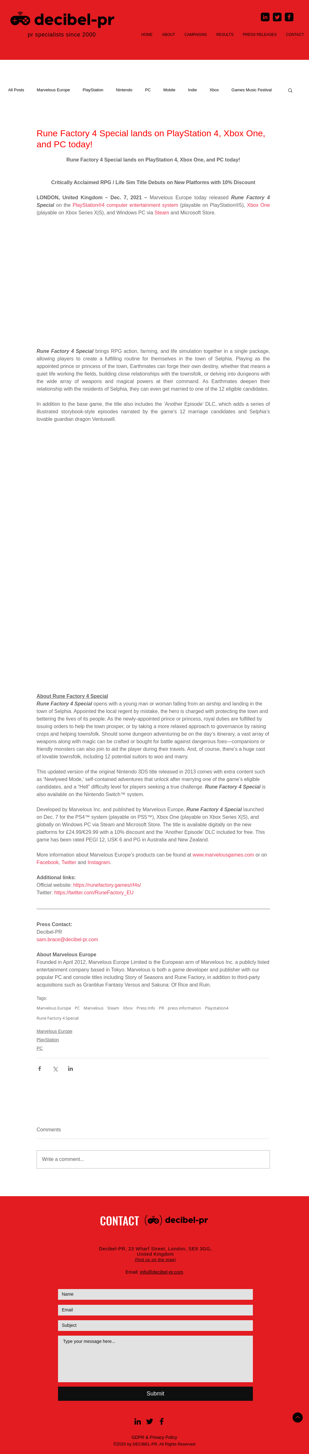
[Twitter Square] (277, 17)
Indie (192, 90)
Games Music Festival (251, 90)
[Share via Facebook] (40, 1069)
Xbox (214, 90)
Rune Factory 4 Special (58, 1018)
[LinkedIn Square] (265, 17)
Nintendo (124, 90)
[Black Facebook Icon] (161, 1421)
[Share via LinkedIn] (70, 1069)
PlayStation (93, 90)
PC (148, 90)
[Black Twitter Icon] (149, 1421)
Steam (113, 1007)
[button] (290, 90)
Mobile (169, 90)
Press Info (146, 1007)
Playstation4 (216, 1007)
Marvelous (93, 1007)
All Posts (16, 90)
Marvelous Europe (53, 90)
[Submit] (155, 1394)
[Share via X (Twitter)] (55, 1069)
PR (161, 1007)
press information (184, 1007)
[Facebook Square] (289, 17)
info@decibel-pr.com (161, 1272)
